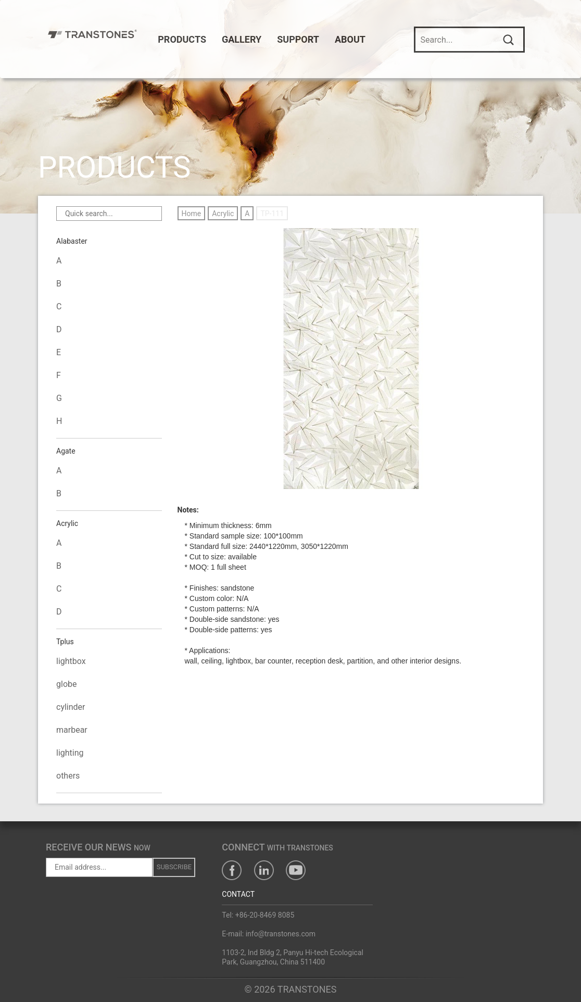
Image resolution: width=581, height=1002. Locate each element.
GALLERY (247, 39)
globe (66, 684)
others (68, 776)
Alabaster (71, 241)
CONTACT (238, 894)
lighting (70, 753)
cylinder (70, 707)
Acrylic (67, 524)
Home (191, 213)
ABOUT (355, 39)
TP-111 (272, 213)
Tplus (65, 642)
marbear (71, 730)
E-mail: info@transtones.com (268, 934)
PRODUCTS (187, 39)
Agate (65, 451)
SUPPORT (303, 39)
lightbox (71, 661)
